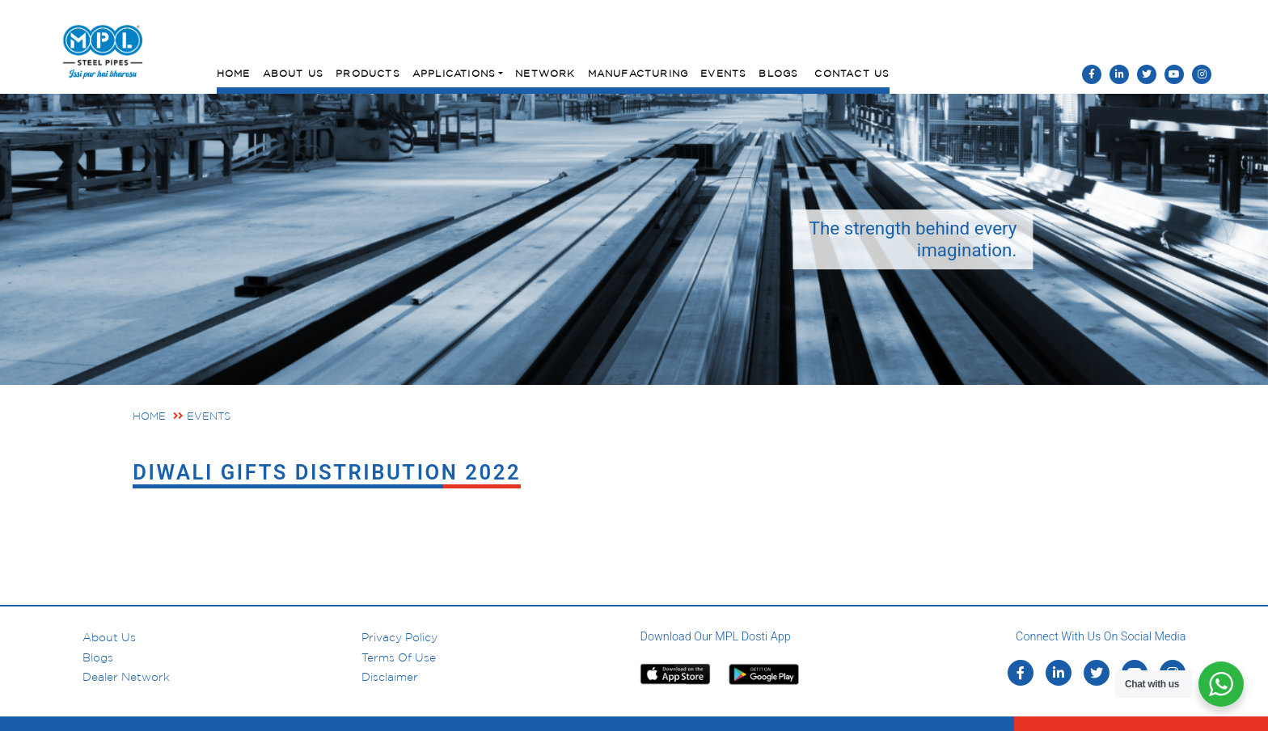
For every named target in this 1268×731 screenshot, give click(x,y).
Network (545, 73)
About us (109, 637)
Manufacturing (638, 73)
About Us (293, 73)
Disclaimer (389, 676)
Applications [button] (454, 73)
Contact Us (852, 73)
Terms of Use (398, 657)
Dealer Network (126, 676)
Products (368, 73)
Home (234, 73)
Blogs (778, 73)
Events (723, 73)
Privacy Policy (399, 637)
